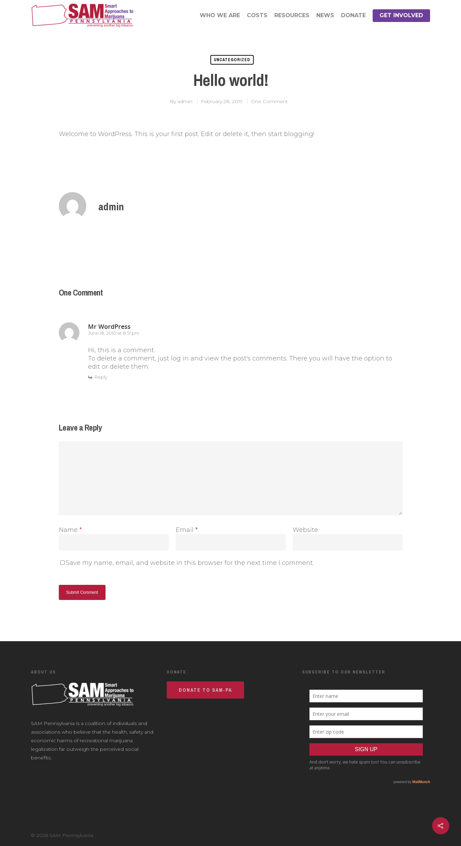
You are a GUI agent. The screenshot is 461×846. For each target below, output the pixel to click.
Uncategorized (232, 60)
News (325, 15)
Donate (353, 15)
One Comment (269, 101)
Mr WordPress (109, 326)
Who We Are (220, 15)
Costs (257, 15)
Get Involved (401, 15)
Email (187, 530)
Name (70, 530)
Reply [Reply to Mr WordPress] (101, 377)
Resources (291, 15)
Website (305, 530)
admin (185, 101)
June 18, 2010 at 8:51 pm (113, 333)
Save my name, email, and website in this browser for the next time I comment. (190, 563)
